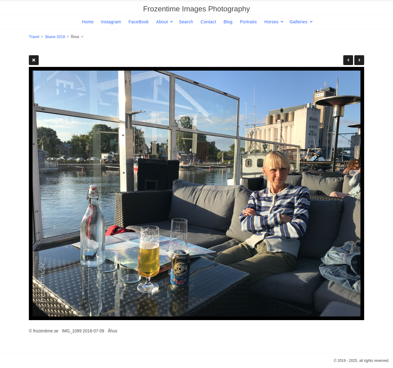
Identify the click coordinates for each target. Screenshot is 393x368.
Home (88, 21)
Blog (228, 21)
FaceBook (139, 21)
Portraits (248, 21)
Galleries (298, 21)
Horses (271, 21)
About (162, 21)
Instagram (111, 21)
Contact (208, 21)
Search (186, 21)
